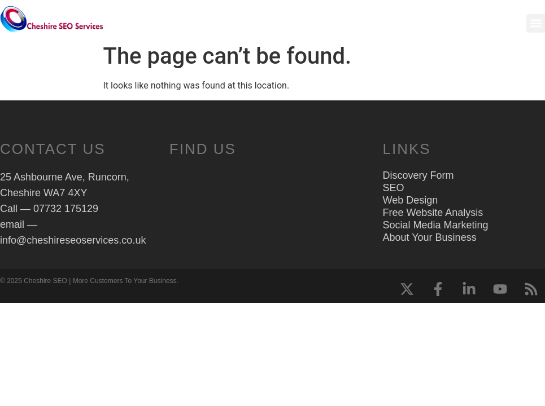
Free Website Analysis (433, 212)
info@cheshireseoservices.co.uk (73, 240)
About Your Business (430, 237)
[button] (535, 23)
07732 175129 (65, 208)
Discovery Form (418, 175)
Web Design (410, 200)
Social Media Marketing (436, 225)
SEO (393, 187)
